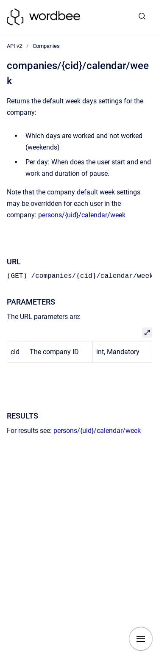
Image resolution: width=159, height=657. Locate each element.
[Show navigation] (140, 638)
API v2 (14, 46)
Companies (46, 46)
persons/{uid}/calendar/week (82, 215)
